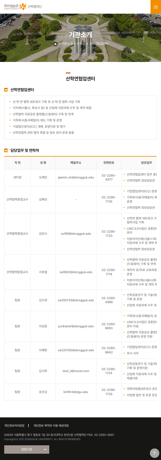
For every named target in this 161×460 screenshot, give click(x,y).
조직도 (81, 44)
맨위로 (154, 453)
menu (156, 6)
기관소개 (67, 44)
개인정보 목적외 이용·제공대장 (51, 425)
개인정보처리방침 (14, 425)
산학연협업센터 (98, 44)
